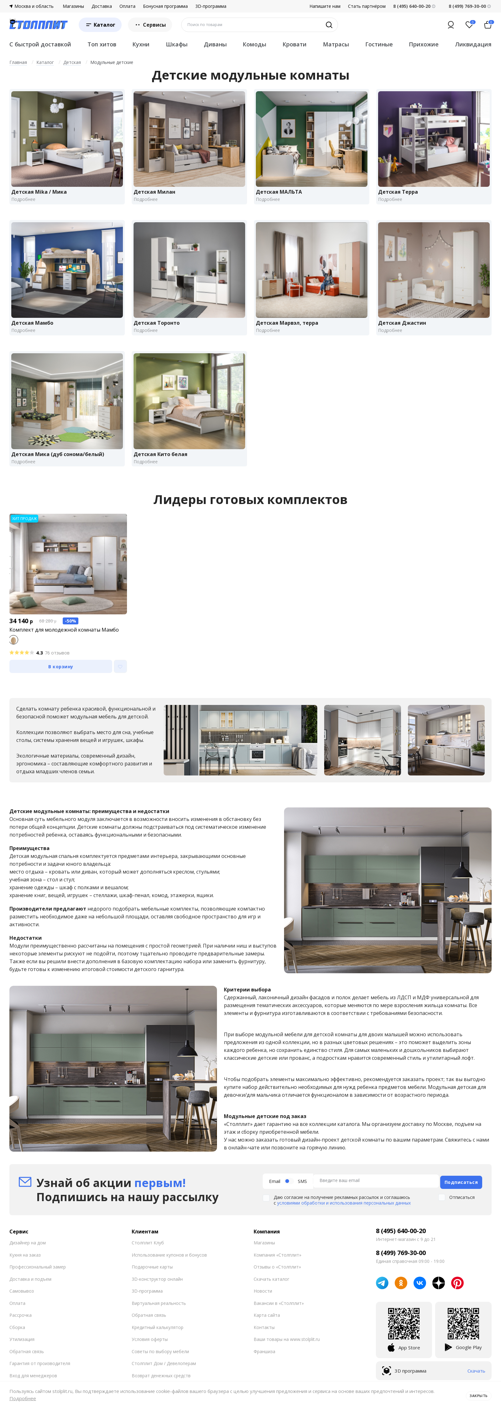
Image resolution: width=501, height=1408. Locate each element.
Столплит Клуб (148, 1253)
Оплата (127, 6)
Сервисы (150, 25)
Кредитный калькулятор (157, 1337)
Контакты (264, 1337)
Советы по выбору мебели (160, 1361)
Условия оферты (150, 1350)
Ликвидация (473, 44)
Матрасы (336, 44)
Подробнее (22, 1398)
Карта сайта (267, 1325)
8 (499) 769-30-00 (467, 6)
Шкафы (176, 44)
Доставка (102, 6)
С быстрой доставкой (40, 44)
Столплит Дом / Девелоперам (164, 1374)
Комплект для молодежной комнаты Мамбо (64, 641)
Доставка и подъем (30, 1289)
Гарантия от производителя (39, 1374)
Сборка (17, 1337)
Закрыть (477, 1394)
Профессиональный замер (37, 1277)
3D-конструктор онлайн (157, 1289)
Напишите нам (324, 6)
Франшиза (264, 1361)
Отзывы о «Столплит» (277, 1277)
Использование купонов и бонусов (169, 1265)
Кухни (141, 44)
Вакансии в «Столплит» (279, 1313)
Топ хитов (101, 44)
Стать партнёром (367, 6)
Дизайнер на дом (27, 1253)
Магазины (73, 6)
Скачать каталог (271, 1289)
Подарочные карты (152, 1277)
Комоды (254, 44)
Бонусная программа (165, 6)
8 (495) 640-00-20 (401, 1241)
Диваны (215, 44)
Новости (263, 1301)
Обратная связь (26, 1361)
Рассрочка (20, 1325)
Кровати (294, 44)
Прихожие (424, 44)
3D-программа (210, 6)
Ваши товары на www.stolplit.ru (287, 1350)
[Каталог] (100, 25)
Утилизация (21, 1350)
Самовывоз (21, 1301)
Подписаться (461, 1192)
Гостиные (379, 44)
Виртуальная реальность (159, 1313)
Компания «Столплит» (277, 1265)
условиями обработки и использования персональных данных (344, 1213)
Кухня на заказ (25, 1265)
